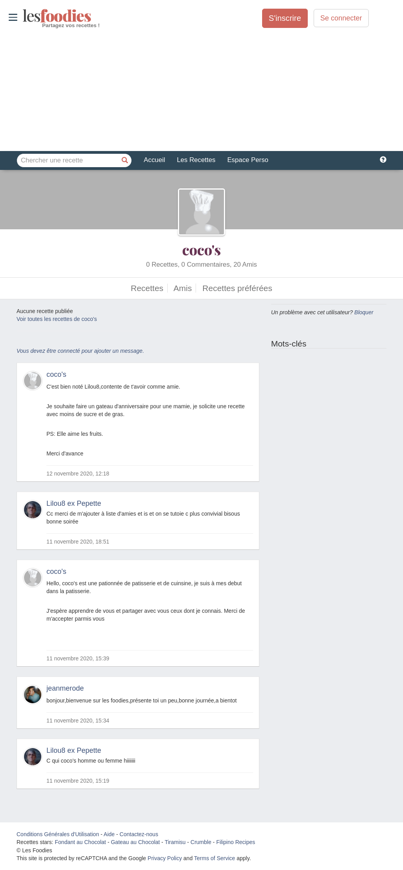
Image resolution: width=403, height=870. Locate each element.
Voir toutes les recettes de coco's (57, 319)
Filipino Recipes (235, 842)
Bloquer (363, 312)
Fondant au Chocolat (80, 842)
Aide (109, 834)
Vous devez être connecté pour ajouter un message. (80, 351)
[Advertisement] (201, 90)
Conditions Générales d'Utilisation (58, 834)
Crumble (200, 842)
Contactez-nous (139, 834)
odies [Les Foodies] (23, 16)
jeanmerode (65, 688)
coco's (201, 249)
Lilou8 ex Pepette (73, 503)
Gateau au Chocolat (135, 842)
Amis (183, 288)
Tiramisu (175, 842)
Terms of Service (214, 858)
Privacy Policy (165, 858)
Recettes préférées (237, 288)
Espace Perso (247, 160)
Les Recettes (196, 160)
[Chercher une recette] (125, 160)
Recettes (147, 288)
